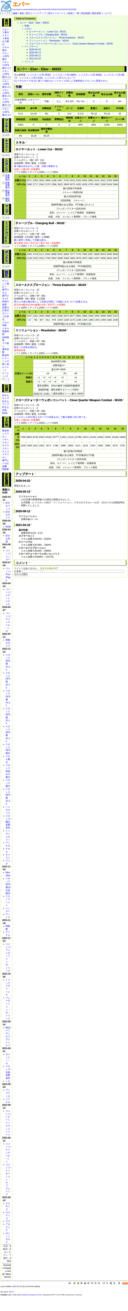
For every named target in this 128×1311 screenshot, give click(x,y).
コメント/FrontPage (8, 574)
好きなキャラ (8, 515)
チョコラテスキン (5, 454)
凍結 (21, 13)
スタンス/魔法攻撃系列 (8, 822)
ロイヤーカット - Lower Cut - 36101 (47, 31)
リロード (59, 13)
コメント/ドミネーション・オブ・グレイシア (8, 1179)
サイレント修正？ (5, 284)
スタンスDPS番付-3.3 (6, 112)
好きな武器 (8, 538)
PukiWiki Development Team (31, 1295)
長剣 (47, 75)
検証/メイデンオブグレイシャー (8, 1036)
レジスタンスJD (35, 75)
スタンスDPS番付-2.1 (6, 84)
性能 (26, 26)
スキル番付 (8, 759)
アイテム (6, 125)
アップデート (31, 46)
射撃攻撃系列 (7, 185)
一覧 (77, 13)
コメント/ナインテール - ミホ (8, 622)
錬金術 (5, 355)
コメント (29, 61)
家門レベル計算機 (5, 463)
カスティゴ (8, 1215)
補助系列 (7, 199)
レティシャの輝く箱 (5, 361)
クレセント (68, 78)
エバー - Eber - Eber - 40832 (34, 23)
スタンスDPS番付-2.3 (6, 102)
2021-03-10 (35, 58)
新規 (70, 13)
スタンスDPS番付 (5, 56)
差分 (28, 13)
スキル (27, 29)
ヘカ (8, 1081)
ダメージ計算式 (5, 316)
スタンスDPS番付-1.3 (6, 74)
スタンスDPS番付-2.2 (6, 93)
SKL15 (11, 1292)
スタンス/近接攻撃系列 (8, 1072)
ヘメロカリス (8, 810)
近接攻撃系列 (7, 177)
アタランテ (8, 1227)
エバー (21, 4)
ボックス (6, 256)
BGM (4, 413)
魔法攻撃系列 (7, 193)
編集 (15, 13)
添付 (50, 13)
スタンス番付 (8, 783)
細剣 (73, 75)
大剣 (39, 78)
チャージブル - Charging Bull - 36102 (48, 34)
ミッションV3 (6, 232)
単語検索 (85, 13)
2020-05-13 (35, 52)
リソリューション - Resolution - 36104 (49, 40)
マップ (6, 209)
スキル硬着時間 (5, 331)
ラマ (8, 1221)
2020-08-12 (35, 55)
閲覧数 (5, 469)
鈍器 (99, 75)
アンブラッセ (8, 1093)
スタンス (6, 165)
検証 (6, 273)
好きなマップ (8, 506)
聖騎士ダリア (8, 643)
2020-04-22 (35, 49)
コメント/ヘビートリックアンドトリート (8, 1123)
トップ (5, 13)
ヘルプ (106, 13)
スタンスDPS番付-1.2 (6, 65)
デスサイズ (8, 1206)
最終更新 (96, 13)
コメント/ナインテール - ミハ (8, 1153)
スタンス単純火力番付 (8, 771)
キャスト (6, 145)
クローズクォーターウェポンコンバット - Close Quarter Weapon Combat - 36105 (71, 43)
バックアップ (39, 13)
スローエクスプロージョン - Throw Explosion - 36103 (56, 37)
